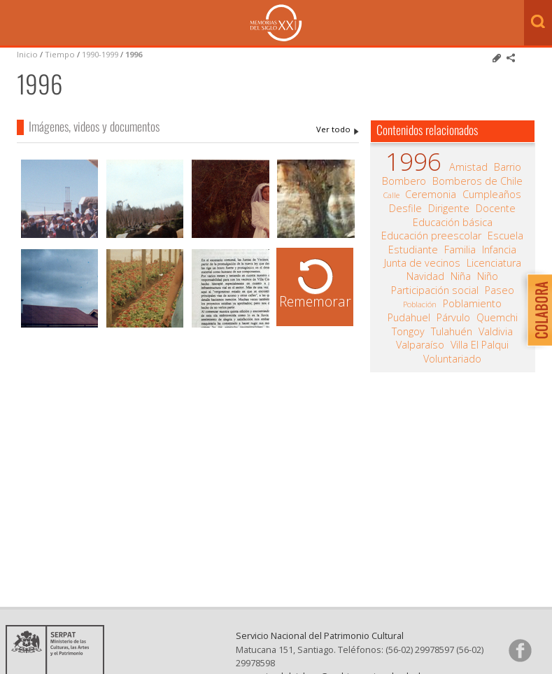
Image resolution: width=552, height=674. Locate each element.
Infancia (499, 250)
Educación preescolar (431, 236)
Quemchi (497, 317)
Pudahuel (409, 317)
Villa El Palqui (480, 345)
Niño (487, 276)
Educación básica (453, 222)
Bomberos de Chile (477, 181)
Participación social (435, 290)
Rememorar (315, 301)
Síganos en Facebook (520, 650)
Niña (461, 276)
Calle (391, 195)
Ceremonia (430, 194)
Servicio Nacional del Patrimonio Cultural (320, 635)
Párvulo (453, 317)
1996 (133, 54)
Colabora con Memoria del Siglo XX (536, 309)
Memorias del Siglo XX (276, 22)
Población (420, 304)
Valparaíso (420, 345)
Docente (496, 208)
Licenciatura (494, 263)
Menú (14, 24)
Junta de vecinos (422, 263)
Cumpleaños (491, 194)
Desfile (405, 208)
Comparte (511, 58)
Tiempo (60, 54)
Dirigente (448, 208)
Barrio (507, 167)
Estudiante (413, 250)
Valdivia (496, 331)
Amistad (468, 167)
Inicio (27, 54)
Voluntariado (452, 359)
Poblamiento (472, 303)
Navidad (425, 276)
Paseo (499, 290)
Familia (460, 250)
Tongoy (408, 331)
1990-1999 (100, 54)
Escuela (505, 236)
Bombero (404, 181)
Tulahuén (451, 331)
